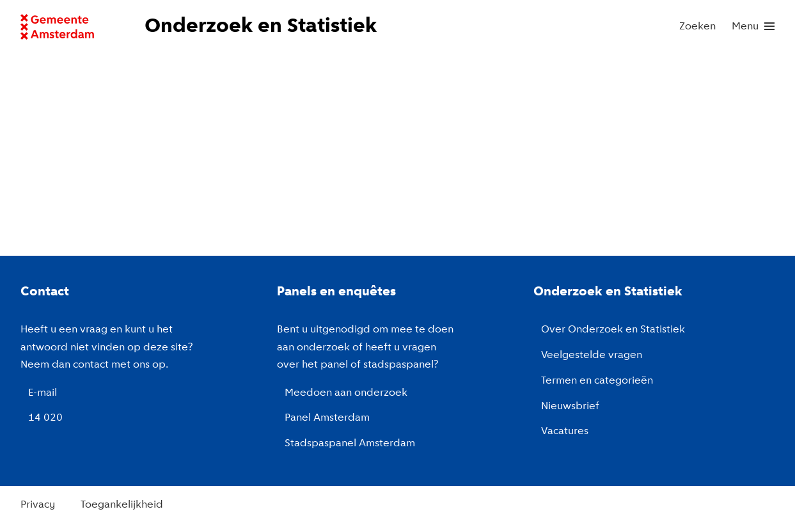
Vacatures (564, 431)
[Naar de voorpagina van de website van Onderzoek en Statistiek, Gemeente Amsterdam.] (261, 27)
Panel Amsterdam (327, 417)
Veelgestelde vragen (591, 355)
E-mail (42, 392)
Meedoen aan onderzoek (346, 392)
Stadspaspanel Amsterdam (350, 443)
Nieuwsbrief (570, 406)
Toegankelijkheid (122, 504)
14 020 (45, 417)
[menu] (753, 27)
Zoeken (697, 26)
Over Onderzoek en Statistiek (613, 329)
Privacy (37, 504)
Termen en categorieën (597, 380)
